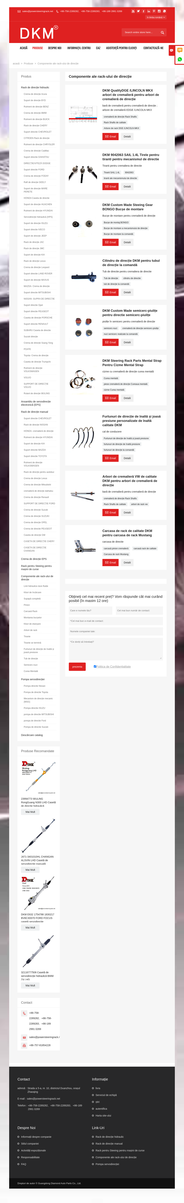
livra (98, 1088)
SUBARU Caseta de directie (37, 330)
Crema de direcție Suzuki (36, 510)
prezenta (77, 666)
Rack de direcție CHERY (35, 125)
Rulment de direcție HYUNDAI (38, 210)
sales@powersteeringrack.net (37, 11)
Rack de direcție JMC (34, 248)
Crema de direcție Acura (35, 94)
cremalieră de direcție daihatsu (38, 491)
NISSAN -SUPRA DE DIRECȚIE (39, 299)
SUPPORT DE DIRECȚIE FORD (39, 503)
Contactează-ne (154, 48)
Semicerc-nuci (30, 665)
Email (110, 136)
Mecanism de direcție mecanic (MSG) (38, 700)
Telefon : (22, 1105)
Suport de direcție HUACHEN (38, 204)
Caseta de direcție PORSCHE (38, 317)
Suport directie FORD (34, 169)
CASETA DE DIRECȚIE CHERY (39, 541)
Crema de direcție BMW (35, 113)
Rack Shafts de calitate (115, 122)
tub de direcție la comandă (116, 284)
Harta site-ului (103, 1115)
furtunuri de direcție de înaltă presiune (122, 444)
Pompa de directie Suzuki (36, 727)
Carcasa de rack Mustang (116, 554)
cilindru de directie (132, 278)
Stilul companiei (30, 1143)
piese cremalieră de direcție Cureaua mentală (125, 384)
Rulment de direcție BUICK (36, 119)
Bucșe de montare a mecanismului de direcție (126, 228)
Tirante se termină (32, 643)
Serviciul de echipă (106, 1095)
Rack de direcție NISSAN (36, 424)
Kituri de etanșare (32, 624)
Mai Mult (30, 811)
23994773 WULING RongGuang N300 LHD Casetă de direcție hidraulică (38, 802)
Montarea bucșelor (33, 617)
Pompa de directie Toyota (36, 692)
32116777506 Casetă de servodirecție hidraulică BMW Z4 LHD (37, 976)
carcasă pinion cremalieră (116, 548)
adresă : (22, 1088)
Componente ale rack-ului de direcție (116, 1157)
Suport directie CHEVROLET (37, 132)
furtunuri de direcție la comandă (119, 450)
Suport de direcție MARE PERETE (35, 190)
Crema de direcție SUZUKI (36, 516)
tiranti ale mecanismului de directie (120, 178)
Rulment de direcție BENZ (36, 106)
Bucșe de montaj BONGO (116, 222)
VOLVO (27, 377)
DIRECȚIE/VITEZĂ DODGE (37, 163)
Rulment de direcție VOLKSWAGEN (33, 370)
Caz (98, 48)
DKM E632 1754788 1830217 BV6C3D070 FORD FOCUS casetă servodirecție (37, 918)
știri (98, 1101)
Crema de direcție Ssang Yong (38, 343)
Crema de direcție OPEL (35, 522)
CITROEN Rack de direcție (36, 138)
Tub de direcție (111, 278)
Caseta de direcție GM (34, 535)
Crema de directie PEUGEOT (38, 528)
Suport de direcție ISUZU (36, 223)
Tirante (27, 636)
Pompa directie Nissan (34, 686)
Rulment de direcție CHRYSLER (39, 144)
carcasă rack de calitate (145, 548)
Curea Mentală (31, 671)
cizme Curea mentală (114, 390)
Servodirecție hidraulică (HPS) (38, 217)
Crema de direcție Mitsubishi (37, 484)
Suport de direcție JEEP (35, 236)
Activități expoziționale (33, 1150)
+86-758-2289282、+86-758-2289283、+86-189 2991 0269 (91, 11)
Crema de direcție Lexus (35, 478)
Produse (37, 48)
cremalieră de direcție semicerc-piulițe (140, 328)
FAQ (23, 1164)
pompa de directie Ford (35, 720)
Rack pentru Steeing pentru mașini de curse (120, 1150)
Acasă (23, 48)
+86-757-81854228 (39, 1045)
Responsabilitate (30, 1157)
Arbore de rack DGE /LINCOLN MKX (121, 128)
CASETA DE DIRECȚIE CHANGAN (35, 549)
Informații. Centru (79, 48)
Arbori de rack (30, 630)
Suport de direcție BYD (35, 100)
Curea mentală (111, 378)
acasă (16, 63)
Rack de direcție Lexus (34, 261)
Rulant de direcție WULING (37, 393)
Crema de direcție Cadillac (36, 150)
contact (23, 1079)
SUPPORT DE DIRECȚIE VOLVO (36, 385)
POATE (27, 349)
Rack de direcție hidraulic (35, 87)
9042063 (129, 172)
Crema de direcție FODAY (36, 176)
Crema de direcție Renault (36, 497)
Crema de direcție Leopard (36, 267)
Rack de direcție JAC (34, 242)
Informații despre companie (36, 1136)
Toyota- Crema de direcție (36, 355)
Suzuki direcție (31, 336)
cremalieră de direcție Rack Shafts (120, 116)
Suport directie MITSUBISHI (37, 292)
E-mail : (21, 1098)
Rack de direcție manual (34, 411)
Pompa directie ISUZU (34, 708)
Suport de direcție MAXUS (36, 280)
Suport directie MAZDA (35, 450)
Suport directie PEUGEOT (36, 311)
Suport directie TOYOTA (35, 456)
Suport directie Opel (33, 305)
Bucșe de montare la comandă (118, 234)
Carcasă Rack (30, 611)
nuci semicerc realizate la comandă (120, 334)
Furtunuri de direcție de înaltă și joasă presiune (126, 438)
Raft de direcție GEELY (35, 182)
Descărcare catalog (32, 735)
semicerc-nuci (110, 328)
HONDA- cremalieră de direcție (38, 431)
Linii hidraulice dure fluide (36, 586)
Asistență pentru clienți (121, 48)
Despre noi (54, 48)
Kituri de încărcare (32, 592)
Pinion (27, 605)
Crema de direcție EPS (34, 559)
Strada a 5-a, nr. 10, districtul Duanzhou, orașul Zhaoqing (53, 1090)
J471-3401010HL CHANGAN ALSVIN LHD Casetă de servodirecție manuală (37, 860)
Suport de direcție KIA (34, 254)
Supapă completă (32, 598)
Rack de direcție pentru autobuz (39, 472)
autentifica (101, 1108)
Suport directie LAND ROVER (38, 273)
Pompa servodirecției (33, 679)
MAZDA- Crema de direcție (37, 286)
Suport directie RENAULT (36, 324)
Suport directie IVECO (34, 229)
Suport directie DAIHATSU (36, 157)
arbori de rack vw (139, 504)
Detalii (127, 136)
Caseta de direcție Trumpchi (37, 362)
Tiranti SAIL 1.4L (112, 172)
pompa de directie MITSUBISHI (39, 714)
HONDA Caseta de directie (36, 198)
